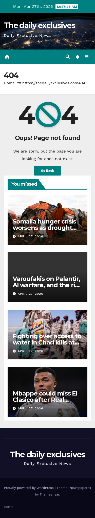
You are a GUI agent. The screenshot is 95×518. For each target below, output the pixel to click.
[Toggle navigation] (86, 57)
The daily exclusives (39, 25)
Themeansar (49, 494)
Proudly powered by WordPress (29, 488)
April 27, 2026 (30, 236)
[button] (68, 56)
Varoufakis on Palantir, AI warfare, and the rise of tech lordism (47, 285)
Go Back (47, 170)
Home (9, 83)
